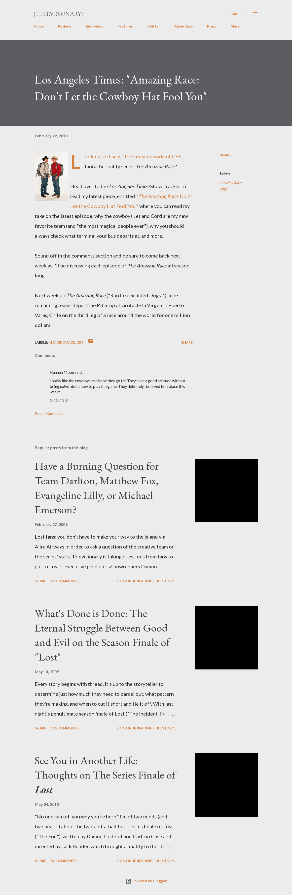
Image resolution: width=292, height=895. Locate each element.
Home (39, 26)
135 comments (64, 728)
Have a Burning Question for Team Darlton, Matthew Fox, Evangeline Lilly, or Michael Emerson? (97, 488)
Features (125, 26)
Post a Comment (49, 413)
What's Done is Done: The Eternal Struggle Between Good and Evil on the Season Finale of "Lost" (102, 635)
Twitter (153, 26)
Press (211, 26)
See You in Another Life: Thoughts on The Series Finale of (105, 774)
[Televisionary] (58, 14)
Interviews (94, 26)
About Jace (183, 26)
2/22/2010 (59, 400)
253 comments (64, 581)
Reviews (65, 26)
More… (236, 26)
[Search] (234, 14)
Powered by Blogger (146, 881)
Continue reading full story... (146, 581)
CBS (223, 189)
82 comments (63, 861)
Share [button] (225, 155)
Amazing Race (230, 182)
